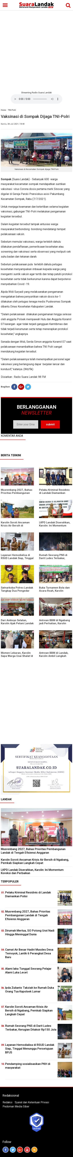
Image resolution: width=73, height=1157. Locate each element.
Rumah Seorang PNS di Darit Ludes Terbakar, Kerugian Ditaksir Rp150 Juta (54, 560)
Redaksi (7, 1102)
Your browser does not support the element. (36, 99)
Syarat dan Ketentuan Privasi (32, 1102)
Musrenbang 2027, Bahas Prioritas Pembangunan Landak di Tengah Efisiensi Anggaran (17, 494)
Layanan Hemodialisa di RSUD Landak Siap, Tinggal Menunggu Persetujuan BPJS (17, 560)
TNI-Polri (12, 110)
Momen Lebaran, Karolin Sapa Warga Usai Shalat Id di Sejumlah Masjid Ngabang (17, 657)
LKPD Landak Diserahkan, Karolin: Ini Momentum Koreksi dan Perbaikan (54, 525)
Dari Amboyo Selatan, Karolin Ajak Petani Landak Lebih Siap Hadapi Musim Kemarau (17, 625)
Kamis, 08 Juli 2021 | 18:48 (12, 124)
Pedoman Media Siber (16, 1106)
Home (3, 110)
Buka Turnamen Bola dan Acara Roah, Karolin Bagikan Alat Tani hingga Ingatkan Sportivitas (54, 592)
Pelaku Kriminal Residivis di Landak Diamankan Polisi (54, 493)
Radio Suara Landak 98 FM (30, 377)
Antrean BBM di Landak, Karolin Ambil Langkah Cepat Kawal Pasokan (53, 656)
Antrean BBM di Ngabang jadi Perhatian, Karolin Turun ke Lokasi (54, 623)
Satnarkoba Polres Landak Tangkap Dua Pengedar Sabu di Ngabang (17, 590)
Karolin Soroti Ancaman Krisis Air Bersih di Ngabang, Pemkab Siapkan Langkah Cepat (17, 527)
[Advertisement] (36, 50)
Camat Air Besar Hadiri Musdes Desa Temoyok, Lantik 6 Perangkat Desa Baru (29, 953)
